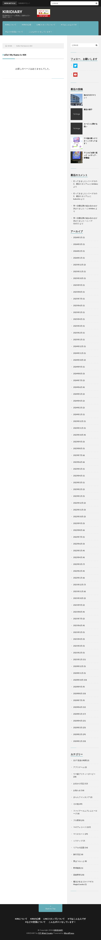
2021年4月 (77, 639)
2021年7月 (77, 618)
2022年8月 (77, 530)
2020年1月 (77, 741)
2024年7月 (77, 380)
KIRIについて (10, 25)
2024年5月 (77, 394)
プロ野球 (77, 820)
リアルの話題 (78, 847)
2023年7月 (77, 455)
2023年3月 (77, 482)
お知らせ (77, 790)
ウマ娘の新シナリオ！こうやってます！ (90, 140)
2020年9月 (77, 687)
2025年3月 (77, 326)
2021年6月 (77, 625)
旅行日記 (77, 854)
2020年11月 (78, 673)
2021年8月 (77, 612)
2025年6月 (77, 305)
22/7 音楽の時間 (80, 760)
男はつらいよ (78, 861)
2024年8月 (77, 373)
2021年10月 (78, 598)
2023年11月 (78, 428)
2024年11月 (78, 353)
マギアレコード (79, 827)
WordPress (69, 933)
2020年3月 (77, 727)
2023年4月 (77, 476)
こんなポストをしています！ (40, 32)
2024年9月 (77, 367)
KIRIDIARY (12, 11)
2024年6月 (77, 387)
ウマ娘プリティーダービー (84, 774)
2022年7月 (77, 537)
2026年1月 (77, 258)
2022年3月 (77, 564)
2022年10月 (78, 516)
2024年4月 (77, 401)
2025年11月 (78, 271)
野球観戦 (77, 868)
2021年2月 (77, 652)
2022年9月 (77, 523)
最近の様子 (88, 109)
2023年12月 (78, 421)
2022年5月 (77, 550)
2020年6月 (77, 707)
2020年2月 (77, 734)
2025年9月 (77, 285)
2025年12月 (78, 265)
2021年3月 (77, 646)
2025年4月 (77, 319)
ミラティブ (77, 841)
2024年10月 (78, 360)
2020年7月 (77, 700)
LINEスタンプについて (46, 25)
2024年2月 (77, 407)
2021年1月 (77, 659)
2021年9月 (77, 605)
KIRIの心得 (26, 25)
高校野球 (77, 875)
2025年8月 (77, 292)
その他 (76, 804)
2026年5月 (77, 237)
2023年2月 (77, 489)
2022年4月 (77, 557)
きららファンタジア (81, 797)
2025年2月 (77, 333)
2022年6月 (77, 544)
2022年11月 (78, 510)
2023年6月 (77, 462)
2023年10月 (78, 435)
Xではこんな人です (69, 25)
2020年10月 (78, 680)
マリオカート (78, 834)
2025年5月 (77, 312)
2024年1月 (77, 414)
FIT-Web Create (45, 933)
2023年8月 (77, 448)
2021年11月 (78, 591)
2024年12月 (78, 346)
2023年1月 (77, 496)
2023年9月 (77, 441)
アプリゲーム (78, 767)
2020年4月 (77, 721)
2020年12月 (78, 666)
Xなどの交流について (14, 32)
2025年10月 (78, 278)
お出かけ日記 (78, 783)
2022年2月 (77, 571)
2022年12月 (78, 503)
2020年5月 (77, 714)
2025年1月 (77, 339)
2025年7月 (77, 299)
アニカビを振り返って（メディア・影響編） (90, 155)
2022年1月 (77, 578)
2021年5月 (77, 632)
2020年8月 (77, 693)
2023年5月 (77, 469)
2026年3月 (77, 244)
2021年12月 (78, 584)
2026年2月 (77, 251)
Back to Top (50, 909)
